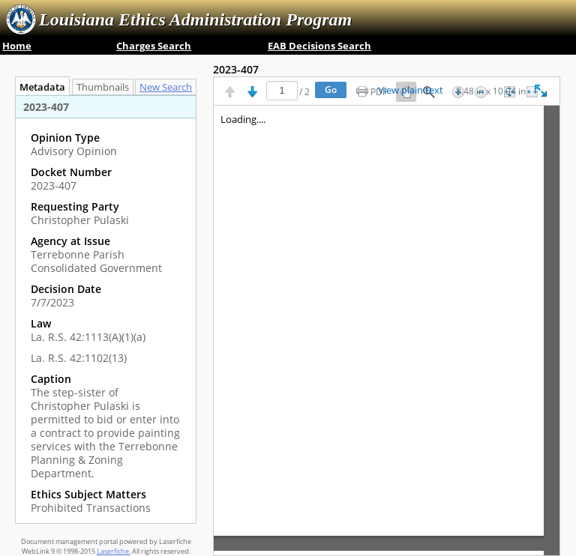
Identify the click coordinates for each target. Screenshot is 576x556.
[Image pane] (387, 330)
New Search (169, 87)
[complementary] (105, 323)
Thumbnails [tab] (102, 87)
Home (17, 45)
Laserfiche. (113, 551)
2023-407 (236, 69)
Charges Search (153, 45)
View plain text (410, 91)
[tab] (169, 87)
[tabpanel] (105, 309)
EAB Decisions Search (319, 45)
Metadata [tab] (39, 87)
